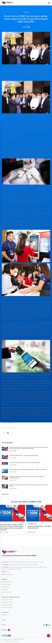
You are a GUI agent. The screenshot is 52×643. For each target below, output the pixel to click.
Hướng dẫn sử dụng (7, 605)
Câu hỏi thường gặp (7, 607)
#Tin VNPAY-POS (10, 428)
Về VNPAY (4, 615)
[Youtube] (46, 625)
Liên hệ (4, 625)
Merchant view (6, 587)
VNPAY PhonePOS (6, 584)
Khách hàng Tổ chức (7, 602)
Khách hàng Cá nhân (7, 599)
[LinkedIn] (49, 625)
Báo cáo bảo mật (6, 592)
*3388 (7, 571)
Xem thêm (5, 494)
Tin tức (3, 620)
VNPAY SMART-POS (7, 581)
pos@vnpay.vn (9, 574)
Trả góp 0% (5, 589)
